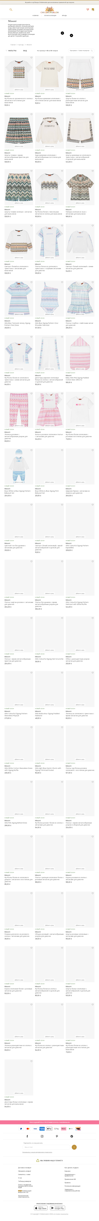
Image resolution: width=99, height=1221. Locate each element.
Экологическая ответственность (23, 1196)
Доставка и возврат (24, 1168)
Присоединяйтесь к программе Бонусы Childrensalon (50, 1122)
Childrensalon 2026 (46, 1214)
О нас (20, 1178)
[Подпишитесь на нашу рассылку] (74, 1147)
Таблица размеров (24, 1181)
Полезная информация (72, 1186)
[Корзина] (93, 9)
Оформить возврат (24, 1171)
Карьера (67, 1171)
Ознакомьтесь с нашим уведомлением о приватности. (37, 1152)
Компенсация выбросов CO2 (24, 1191)
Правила (67, 1183)
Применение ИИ (70, 1179)
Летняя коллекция (50, 15)
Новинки (35, 15)
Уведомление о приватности (70, 1175)
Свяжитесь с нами (24, 1174)
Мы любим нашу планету (49, 1160)
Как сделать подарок (72, 1168)
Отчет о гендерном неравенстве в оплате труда (25, 1186)
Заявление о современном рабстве (72, 1190)
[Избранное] (87, 9)
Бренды (64, 15)
